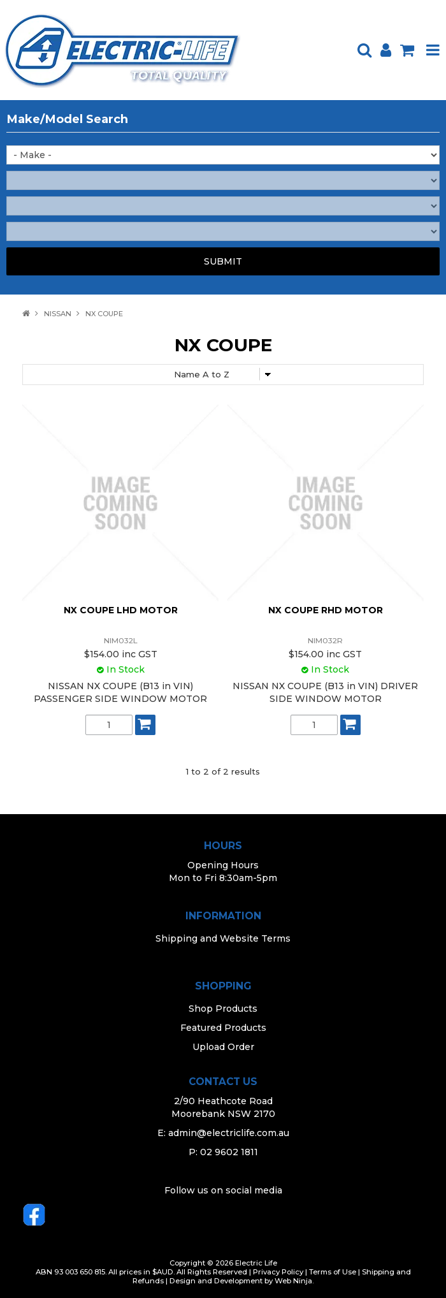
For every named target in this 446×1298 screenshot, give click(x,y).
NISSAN (57, 313)
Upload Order (223, 1047)
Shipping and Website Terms (223, 938)
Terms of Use (332, 1271)
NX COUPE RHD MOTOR (325, 610)
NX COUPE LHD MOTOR (121, 610)
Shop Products (223, 1008)
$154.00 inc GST (120, 654)
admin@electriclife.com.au (228, 1133)
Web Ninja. (294, 1280)
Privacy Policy (278, 1271)
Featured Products (223, 1027)
